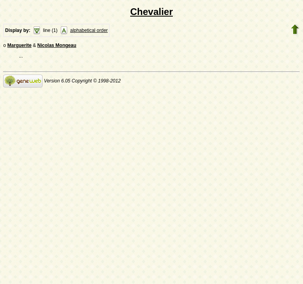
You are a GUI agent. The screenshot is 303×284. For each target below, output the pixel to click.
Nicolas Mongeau (57, 46)
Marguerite (19, 46)
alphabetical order (89, 30)
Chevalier (151, 11)
